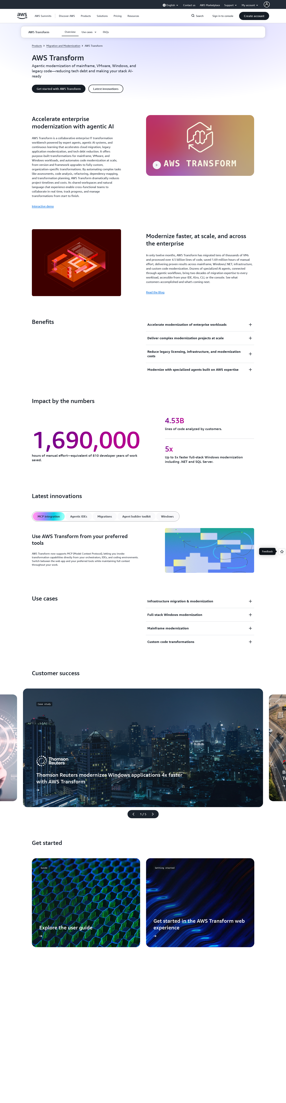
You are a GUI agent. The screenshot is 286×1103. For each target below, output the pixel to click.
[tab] (49, 516)
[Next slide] (154, 814)
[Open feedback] (282, 551)
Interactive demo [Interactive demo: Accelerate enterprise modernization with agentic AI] (43, 206)
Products (37, 45)
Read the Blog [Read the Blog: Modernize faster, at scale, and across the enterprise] (155, 292)
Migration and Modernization (63, 45)
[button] (67, 16)
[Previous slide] (132, 814)
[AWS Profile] (267, 4)
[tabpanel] (143, 551)
